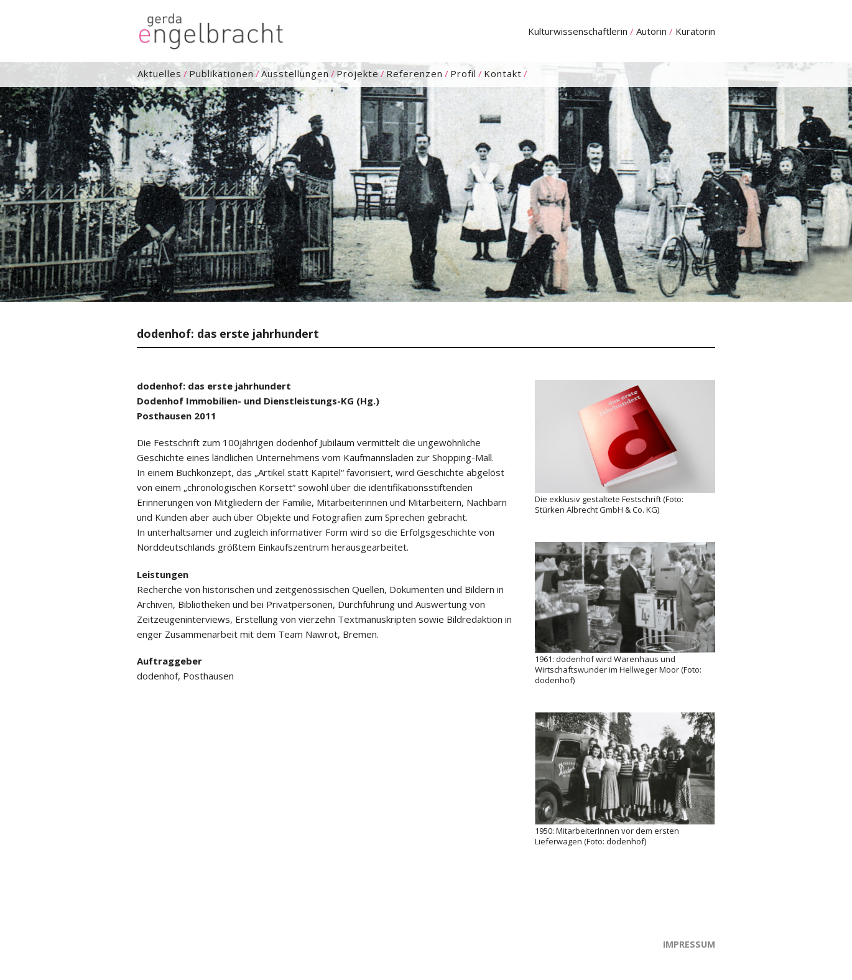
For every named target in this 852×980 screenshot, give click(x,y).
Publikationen (221, 73)
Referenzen (414, 73)
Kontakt (503, 73)
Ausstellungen (295, 73)
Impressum (689, 944)
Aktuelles (159, 73)
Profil (463, 73)
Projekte (357, 73)
